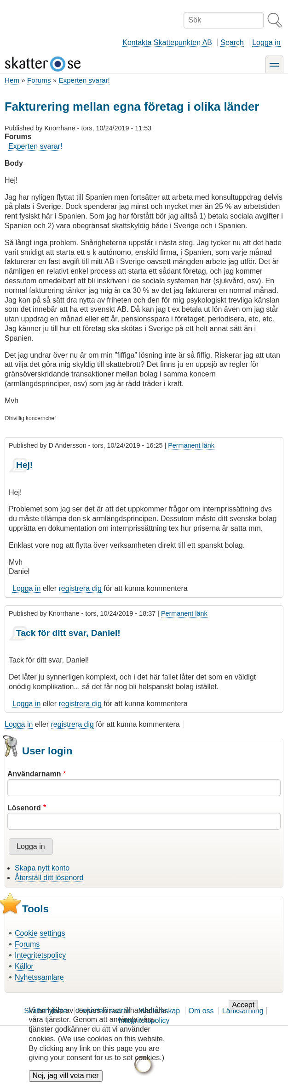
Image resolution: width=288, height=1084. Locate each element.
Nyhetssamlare (39, 977)
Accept (243, 1012)
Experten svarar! (83, 80)
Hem (12, 80)
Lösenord (24, 808)
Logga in (266, 42)
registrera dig (80, 588)
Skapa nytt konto (42, 868)
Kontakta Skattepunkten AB (167, 42)
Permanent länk (191, 445)
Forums (39, 80)
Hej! (24, 465)
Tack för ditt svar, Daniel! (68, 633)
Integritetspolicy (40, 955)
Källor (24, 966)
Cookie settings (40, 933)
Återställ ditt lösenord (49, 878)
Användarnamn (34, 774)
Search (232, 42)
